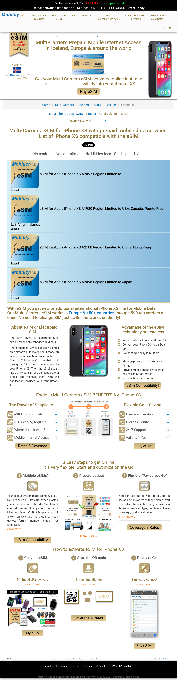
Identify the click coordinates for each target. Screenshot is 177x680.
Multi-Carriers (64, 105)
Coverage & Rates (144, 527)
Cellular (111, 105)
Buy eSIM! (144, 446)
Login (168, 27)
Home (46, 105)
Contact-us (166, 659)
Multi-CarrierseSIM (59, 17)
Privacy (63, 666)
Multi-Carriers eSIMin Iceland (135, 17)
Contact (100, 666)
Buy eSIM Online (81, 15)
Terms (74, 666)
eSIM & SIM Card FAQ (121, 666)
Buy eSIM (88, 91)
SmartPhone (58, 114)
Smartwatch (77, 114)
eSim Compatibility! (143, 385)
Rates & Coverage (32, 446)
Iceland (84, 105)
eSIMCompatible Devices (108, 17)
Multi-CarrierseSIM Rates (158, 17)
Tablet (92, 114)
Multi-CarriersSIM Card (39, 17)
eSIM (97, 105)
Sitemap (87, 666)
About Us (49, 666)
